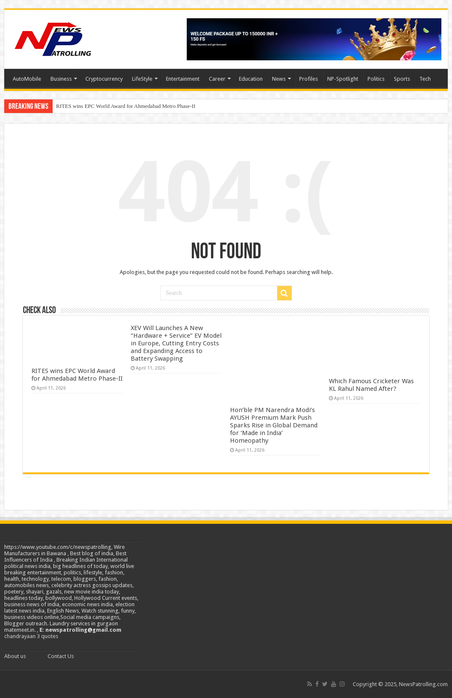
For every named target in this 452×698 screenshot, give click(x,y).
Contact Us (61, 656)
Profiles (308, 79)
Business (61, 79)
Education (251, 79)
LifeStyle (142, 79)
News (279, 79)
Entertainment (182, 79)
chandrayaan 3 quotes (31, 636)
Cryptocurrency (104, 79)
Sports (402, 79)
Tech (425, 79)
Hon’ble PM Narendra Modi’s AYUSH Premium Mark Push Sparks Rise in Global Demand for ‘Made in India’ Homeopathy (273, 425)
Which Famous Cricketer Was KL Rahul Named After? (371, 385)
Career (217, 79)
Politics (376, 79)
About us (15, 656)
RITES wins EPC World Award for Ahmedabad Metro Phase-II (125, 106)
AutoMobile (27, 79)
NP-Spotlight (342, 79)
